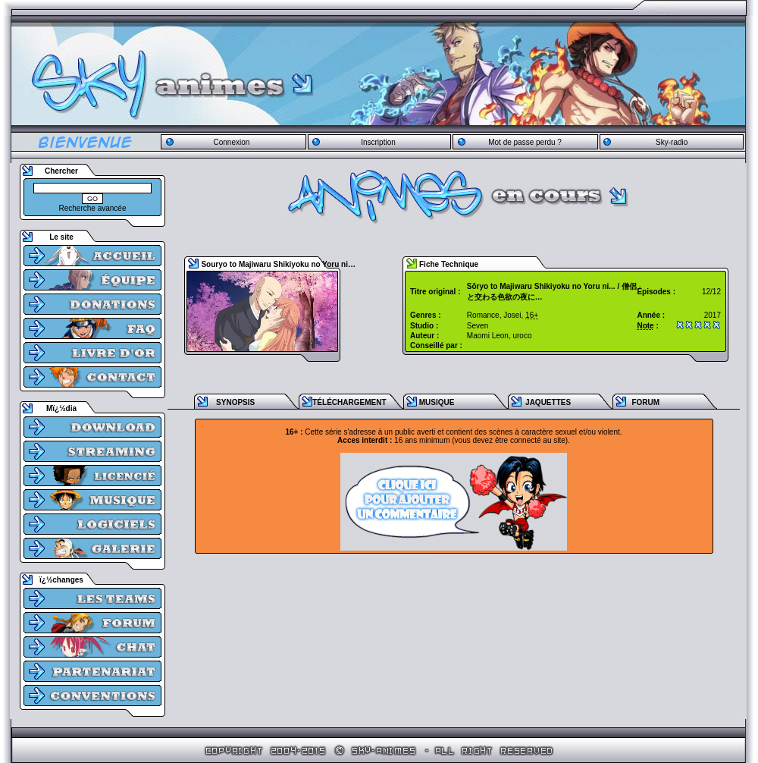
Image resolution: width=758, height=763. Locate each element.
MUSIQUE (437, 402)
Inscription (378, 142)
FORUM (645, 402)
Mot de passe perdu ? (525, 142)
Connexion (231, 142)
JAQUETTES (548, 402)
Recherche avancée (93, 208)
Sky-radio (672, 142)
